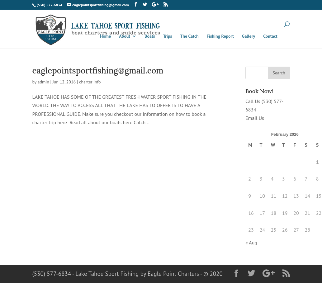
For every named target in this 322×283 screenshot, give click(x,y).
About (124, 36)
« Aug (251, 242)
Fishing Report (220, 36)
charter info (90, 82)
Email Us (254, 118)
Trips (167, 36)
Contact (270, 36)
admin (43, 82)
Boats (149, 36)
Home (105, 36)
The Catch (189, 36)
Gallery (248, 36)
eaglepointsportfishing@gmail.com (97, 70)
